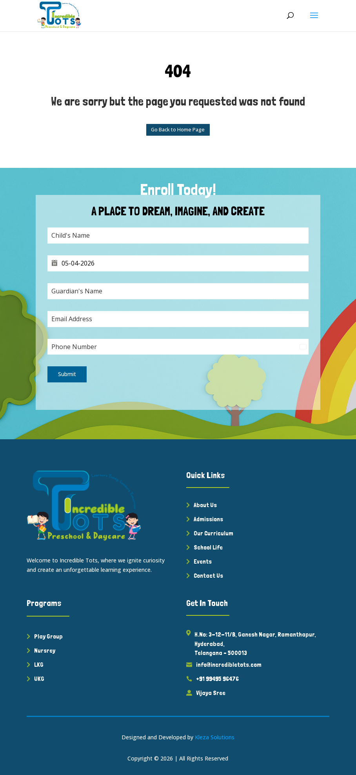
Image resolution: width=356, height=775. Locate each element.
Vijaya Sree (210, 693)
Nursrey (44, 650)
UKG (39, 678)
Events (203, 561)
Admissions (208, 519)
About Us (205, 505)
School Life (208, 547)
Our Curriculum (213, 533)
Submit (67, 374)
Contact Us (208, 575)
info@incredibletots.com (229, 664)
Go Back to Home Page (178, 129)
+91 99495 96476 (217, 678)
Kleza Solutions (214, 737)
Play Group (48, 636)
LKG (39, 664)
